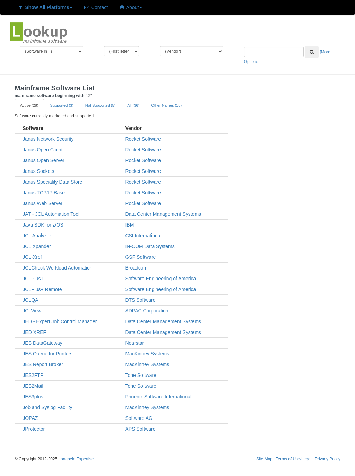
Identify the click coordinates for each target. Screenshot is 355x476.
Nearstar (134, 343)
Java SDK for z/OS (43, 225)
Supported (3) (61, 105)
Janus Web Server (42, 203)
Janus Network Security (48, 139)
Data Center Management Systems (163, 214)
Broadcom (136, 268)
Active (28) (29, 105)
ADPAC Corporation (146, 311)
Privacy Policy (327, 459)
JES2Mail (33, 386)
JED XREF (34, 332)
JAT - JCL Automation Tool (51, 214)
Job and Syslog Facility (47, 407)
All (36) (133, 105)
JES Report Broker (43, 364)
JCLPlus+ (33, 278)
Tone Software (140, 375)
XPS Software (140, 429)
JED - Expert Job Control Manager (60, 321)
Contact (96, 7)
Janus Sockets (38, 171)
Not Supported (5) (100, 105)
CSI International (143, 235)
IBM (129, 225)
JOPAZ (30, 418)
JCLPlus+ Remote (42, 289)
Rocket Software (143, 139)
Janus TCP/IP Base (44, 192)
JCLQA (30, 300)
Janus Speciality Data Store (52, 182)
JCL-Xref (32, 257)
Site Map (264, 459)
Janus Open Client (42, 149)
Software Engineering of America (160, 278)
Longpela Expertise (76, 459)
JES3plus (33, 396)
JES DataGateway (42, 343)
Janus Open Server (43, 160)
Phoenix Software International (158, 396)
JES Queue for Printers (47, 353)
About (130, 7)
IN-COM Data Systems (149, 246)
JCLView (32, 311)
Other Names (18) (166, 105)
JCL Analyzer (37, 235)
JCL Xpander (37, 246)
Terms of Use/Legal (293, 459)
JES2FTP (33, 375)
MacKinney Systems (147, 353)
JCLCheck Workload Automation (57, 268)
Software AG (139, 418)
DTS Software (140, 300)
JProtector (34, 429)
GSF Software (140, 257)
